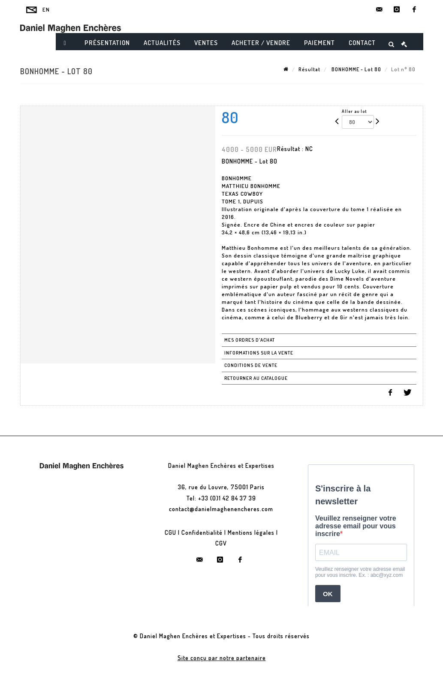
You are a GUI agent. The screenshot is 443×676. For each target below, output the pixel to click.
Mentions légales (251, 532)
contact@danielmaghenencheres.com (221, 508)
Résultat (309, 69)
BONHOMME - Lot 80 (355, 69)
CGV (221, 543)
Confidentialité (202, 532)
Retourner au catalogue (256, 378)
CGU (170, 532)
